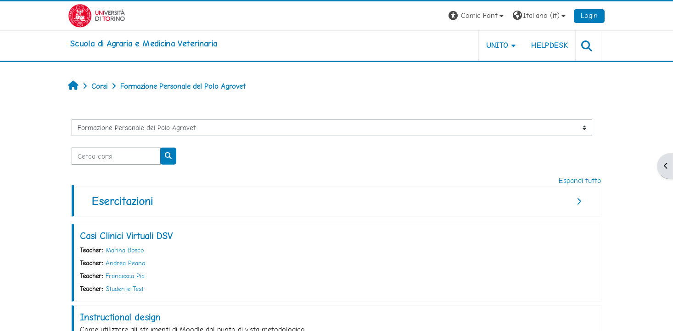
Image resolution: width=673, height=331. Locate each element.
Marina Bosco (125, 250)
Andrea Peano (125, 263)
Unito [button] (497, 45)
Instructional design (120, 317)
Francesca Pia (125, 276)
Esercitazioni (122, 201)
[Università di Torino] (96, 15)
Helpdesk (549, 45)
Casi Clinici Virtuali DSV (126, 235)
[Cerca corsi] (116, 156)
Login (589, 15)
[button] (477, 16)
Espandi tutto (580, 180)
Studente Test (125, 289)
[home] (143, 44)
